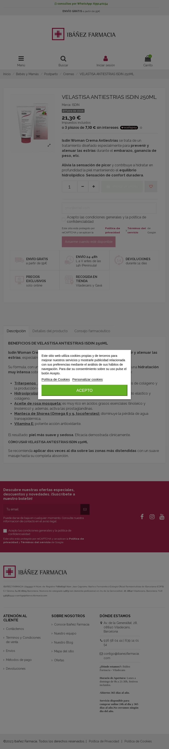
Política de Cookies (56, 379)
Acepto (84, 390)
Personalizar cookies (87, 379)
